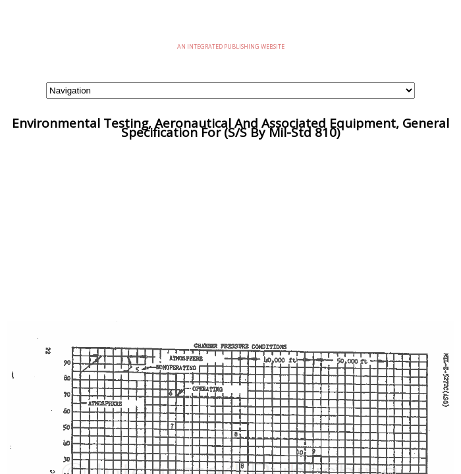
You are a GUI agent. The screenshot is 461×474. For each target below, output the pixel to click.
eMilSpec (230, 26)
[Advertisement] (230, 229)
